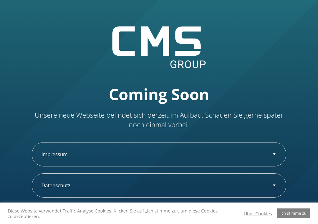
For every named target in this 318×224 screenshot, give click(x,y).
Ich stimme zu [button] (293, 213)
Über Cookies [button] (258, 213)
